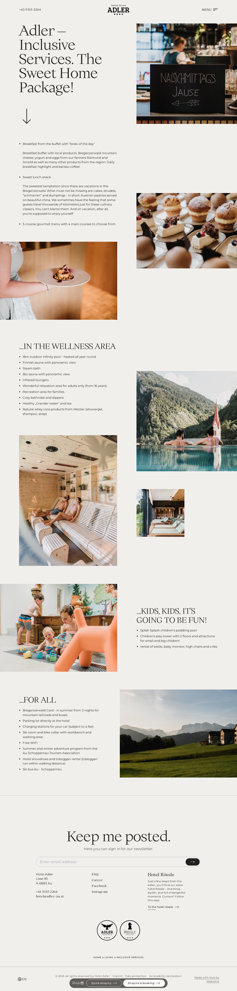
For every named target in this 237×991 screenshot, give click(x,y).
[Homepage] (118, 10)
